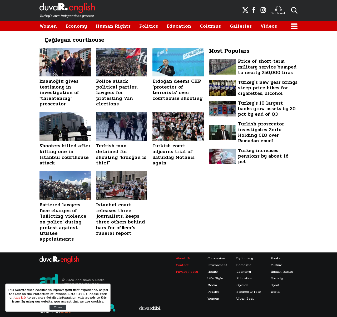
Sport (275, 285)
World (275, 292)
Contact (182, 265)
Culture (276, 265)
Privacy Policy (187, 272)
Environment (217, 265)
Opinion (242, 285)
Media (212, 285)
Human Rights (113, 26)
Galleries (241, 26)
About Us (183, 258)
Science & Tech (248, 292)
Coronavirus (216, 258)
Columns (210, 26)
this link (20, 297)
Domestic (243, 265)
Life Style (215, 278)
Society (277, 278)
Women (48, 26)
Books (275, 258)
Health (212, 272)
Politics (148, 26)
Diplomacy (244, 258)
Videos (268, 26)
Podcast (278, 10)
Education (179, 26)
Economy (76, 26)
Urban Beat (245, 299)
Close (58, 307)
